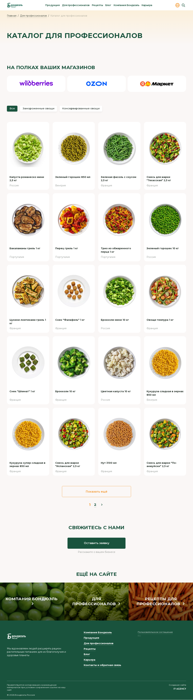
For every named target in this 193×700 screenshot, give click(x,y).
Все (12, 108)
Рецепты (97, 5)
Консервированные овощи (85, 108)
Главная (11, 15)
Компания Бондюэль (126, 5)
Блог (108, 5)
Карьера (147, 5)
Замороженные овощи (40, 108)
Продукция (52, 5)
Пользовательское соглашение (155, 632)
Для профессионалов (76, 5)
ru (139, 636)
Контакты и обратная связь (102, 665)
